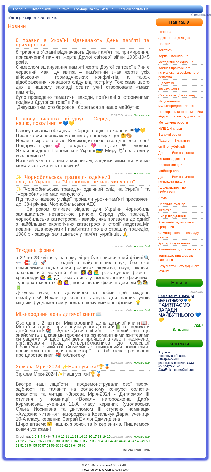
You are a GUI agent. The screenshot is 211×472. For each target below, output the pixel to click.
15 (85, 437)
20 (108, 437)
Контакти (165, 50)
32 (67, 441)
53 (26, 446)
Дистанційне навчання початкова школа (176, 179)
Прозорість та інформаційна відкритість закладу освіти (180, 114)
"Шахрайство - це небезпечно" (172, 189)
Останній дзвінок (171, 159)
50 (147, 441)
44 (120, 441)
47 (134, 441)
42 (111, 441)
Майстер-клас (169, 171)
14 (81, 437)
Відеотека (166, 83)
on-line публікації (171, 147)
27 (44, 441)
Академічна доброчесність (179, 249)
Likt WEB (105, 469)
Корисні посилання (133, 9)
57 (44, 446)
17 (95, 437)
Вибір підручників (172, 216)
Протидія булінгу (171, 204)
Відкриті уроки (169, 134)
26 (40, 441)
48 (138, 441)
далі (197, 325)
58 (48, 446)
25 (35, 441)
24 (31, 441)
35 (80, 441)
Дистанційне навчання (176, 153)
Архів (162, 198)
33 (71, 441)
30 (58, 441)
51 (17, 446)
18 (99, 437)
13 (76, 437)
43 (116, 441)
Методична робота (173, 122)
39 (98, 441)
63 (70, 446)
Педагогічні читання (174, 140)
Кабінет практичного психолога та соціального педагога (178, 72)
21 (17, 441)
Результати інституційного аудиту (178, 268)
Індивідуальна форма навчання (175, 257)
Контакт (62, 9)
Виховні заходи (170, 165)
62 (66, 446)
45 (125, 441)
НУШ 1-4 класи (170, 128)
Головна (19, 9)
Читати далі (142, 115)
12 (72, 437)
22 (22, 441)
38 (93, 441)
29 (53, 441)
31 (62, 441)
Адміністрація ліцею (174, 38)
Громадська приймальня (93, 9)
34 (76, 441)
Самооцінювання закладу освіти (178, 235)
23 (26, 441)
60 (57, 446)
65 (79, 446)
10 (62, 437)
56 (39, 446)
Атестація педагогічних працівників (176, 224)
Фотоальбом (41, 9)
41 (107, 441)
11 (67, 437)
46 (129, 441)
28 (49, 441)
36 (85, 441)
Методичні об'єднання (175, 62)
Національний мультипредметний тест (177, 103)
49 (143, 441)
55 (35, 446)
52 (22, 446)
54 (30, 446)
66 (83, 446)
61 (61, 446)
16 (90, 437)
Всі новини (181, 329)
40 (102, 441)
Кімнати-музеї (169, 89)
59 (53, 446)
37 (89, 441)
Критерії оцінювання (174, 243)
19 (104, 437)
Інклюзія (164, 210)
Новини (164, 44)
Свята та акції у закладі (176, 95)
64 (74, 446)
